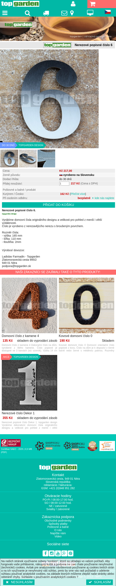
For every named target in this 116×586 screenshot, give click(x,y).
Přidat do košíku (58, 205)
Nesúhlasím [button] (19, 582)
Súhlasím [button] (99, 582)
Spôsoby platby (58, 523)
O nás (58, 530)
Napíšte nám (58, 533)
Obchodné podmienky (58, 520)
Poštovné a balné (58, 526)
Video (58, 536)
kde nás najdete (104, 198)
